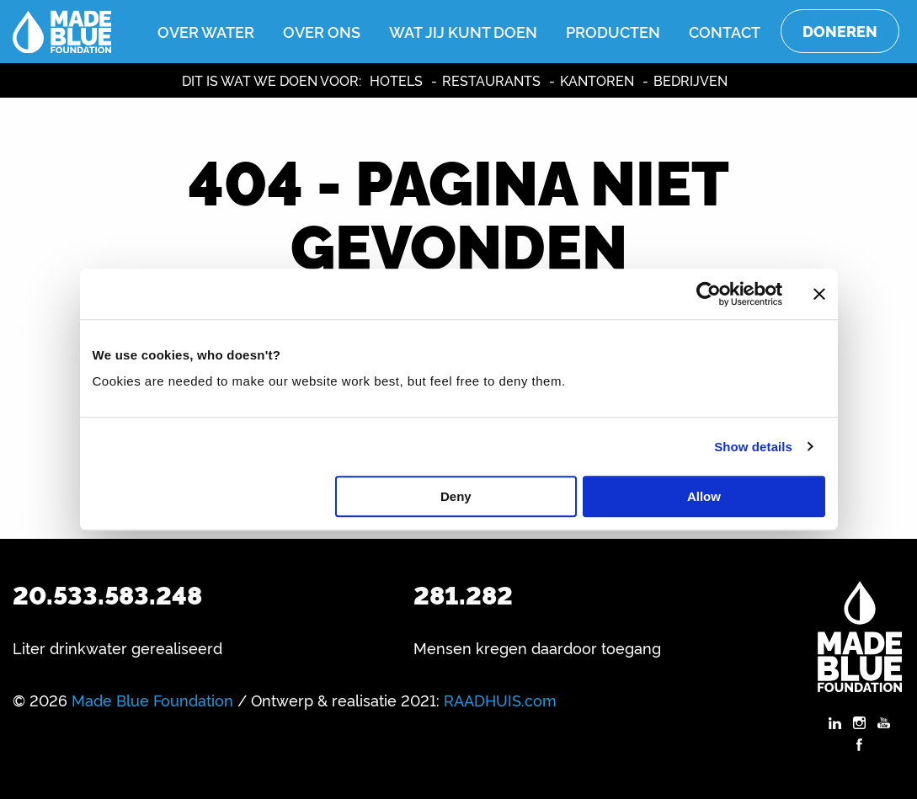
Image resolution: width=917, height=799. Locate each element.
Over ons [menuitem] (321, 31)
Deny (456, 496)
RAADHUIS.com (500, 700)
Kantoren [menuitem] (597, 80)
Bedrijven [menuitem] (690, 80)
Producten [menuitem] (613, 31)
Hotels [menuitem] (396, 80)
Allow (704, 496)
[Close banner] (819, 294)
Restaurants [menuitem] (491, 80)
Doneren (839, 30)
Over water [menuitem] (205, 31)
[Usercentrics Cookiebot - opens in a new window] (708, 293)
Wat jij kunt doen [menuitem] (463, 31)
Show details (753, 446)
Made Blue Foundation (152, 700)
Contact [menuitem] (724, 31)
